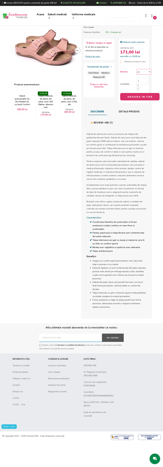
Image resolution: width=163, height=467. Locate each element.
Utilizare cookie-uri (21, 403)
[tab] (99, 91)
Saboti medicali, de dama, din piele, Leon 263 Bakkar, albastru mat (45, 127)
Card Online (93, 97)
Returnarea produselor (59, 403)
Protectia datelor (20, 396)
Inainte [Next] (77, 75)
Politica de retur (92, 81)
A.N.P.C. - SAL (19, 429)
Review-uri (102, 147)
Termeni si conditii (21, 390)
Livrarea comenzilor (57, 390)
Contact (101, 2)
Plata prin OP (99, 101)
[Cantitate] (142, 105)
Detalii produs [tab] (129, 136)
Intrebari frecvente (57, 409)
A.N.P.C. (16, 422)
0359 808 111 (118, 2)
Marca (86, 51)
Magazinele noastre (57, 416)
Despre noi (18, 416)
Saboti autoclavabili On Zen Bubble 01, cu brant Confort (22, 125)
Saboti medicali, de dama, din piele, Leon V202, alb (69, 125)
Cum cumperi (54, 396)
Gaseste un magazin (73, 2)
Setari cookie (9, 451)
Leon (91, 51)
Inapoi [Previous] (14, 75)
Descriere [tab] (97, 136)
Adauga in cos (139, 121)
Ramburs (106, 97)
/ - (113, 57)
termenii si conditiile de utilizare (71, 369)
